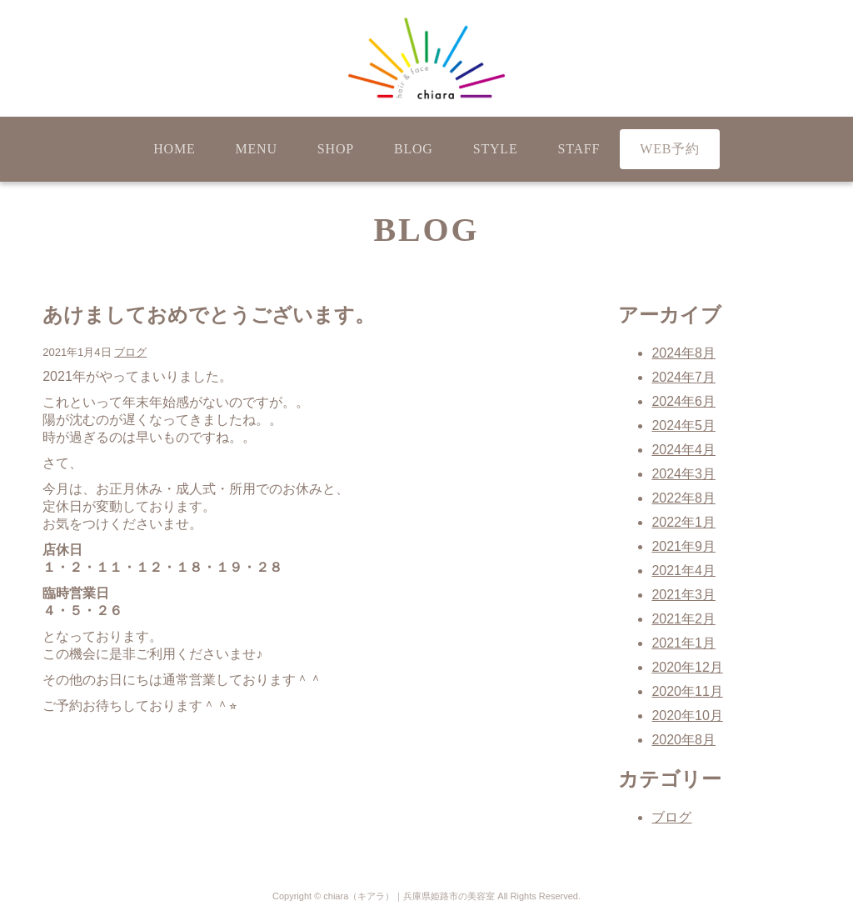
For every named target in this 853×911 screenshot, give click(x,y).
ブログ (130, 352)
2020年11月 (686, 691)
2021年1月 (683, 643)
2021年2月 (683, 619)
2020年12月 (686, 667)
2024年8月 (683, 353)
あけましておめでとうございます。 (208, 314)
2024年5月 (683, 425)
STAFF (578, 149)
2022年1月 (683, 522)
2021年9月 (683, 546)
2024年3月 (683, 474)
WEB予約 (670, 149)
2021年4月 (683, 570)
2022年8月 (683, 498)
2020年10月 (686, 715)
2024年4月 (683, 450)
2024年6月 (683, 401)
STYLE (495, 149)
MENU (256, 149)
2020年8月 (683, 740)
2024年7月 (683, 377)
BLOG (413, 149)
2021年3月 (683, 595)
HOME (174, 149)
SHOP (335, 149)
